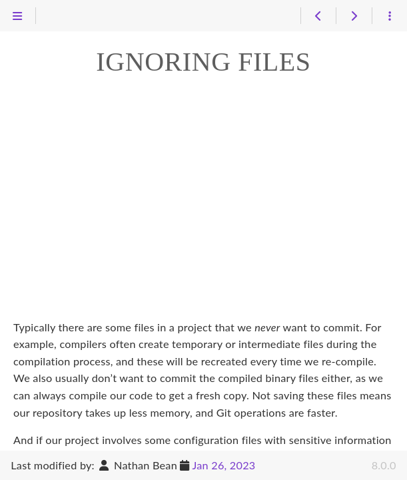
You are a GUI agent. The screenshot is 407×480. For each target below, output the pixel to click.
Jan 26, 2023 (223, 465)
